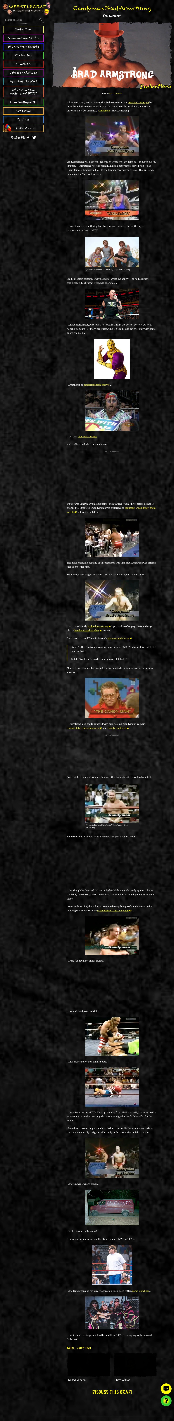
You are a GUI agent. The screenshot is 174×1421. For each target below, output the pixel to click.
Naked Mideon (77, 1380)
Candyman (104, 110)
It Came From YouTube (23, 47)
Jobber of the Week (23, 73)
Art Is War (23, 111)
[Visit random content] (166, 1400)
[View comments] (166, 1388)
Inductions (23, 29)
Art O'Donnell (115, 93)
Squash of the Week (23, 81)
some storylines (140, 1290)
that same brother (87, 436)
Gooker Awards (25, 128)
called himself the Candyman (114, 910)
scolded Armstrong (99, 626)
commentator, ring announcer (84, 728)
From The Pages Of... (23, 102)
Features (23, 120)
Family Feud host (118, 728)
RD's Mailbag (23, 55)
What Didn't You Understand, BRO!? (23, 92)
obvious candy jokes (120, 638)
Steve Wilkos (122, 1380)
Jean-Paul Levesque (138, 102)
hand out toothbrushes (88, 630)
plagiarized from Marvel (96, 384)
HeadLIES (23, 64)
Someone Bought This (23, 38)
